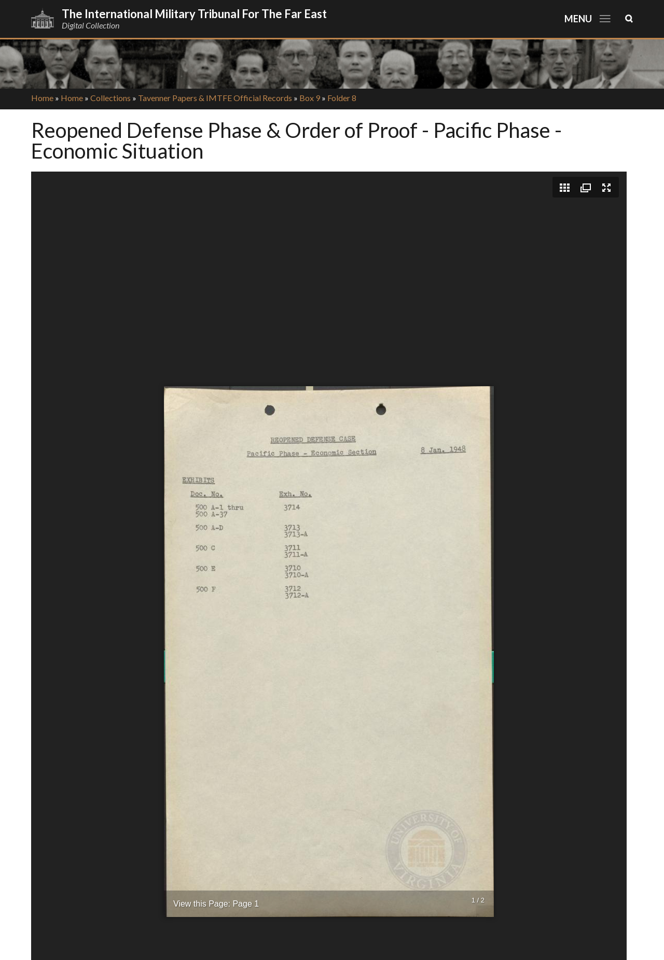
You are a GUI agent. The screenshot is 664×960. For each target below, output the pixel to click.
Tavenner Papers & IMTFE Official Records (215, 98)
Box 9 (309, 98)
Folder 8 (341, 98)
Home (42, 98)
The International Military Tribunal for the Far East (194, 14)
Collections (110, 98)
